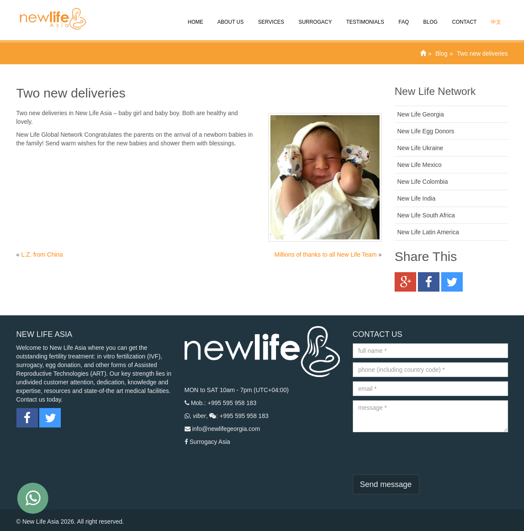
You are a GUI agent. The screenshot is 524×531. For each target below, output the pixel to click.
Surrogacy (314, 16)
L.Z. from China (42, 254)
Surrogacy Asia (209, 441)
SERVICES (270, 16)
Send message (386, 484)
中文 (495, 16)
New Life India (416, 198)
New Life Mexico (419, 164)
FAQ (403, 16)
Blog (430, 16)
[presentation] (418, 453)
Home (194, 16)
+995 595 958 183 (231, 402)
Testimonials (364, 16)
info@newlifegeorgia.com (226, 428)
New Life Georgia (420, 114)
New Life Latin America (428, 232)
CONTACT (464, 16)
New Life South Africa (426, 215)
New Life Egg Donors (425, 131)
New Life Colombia (422, 181)
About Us (230, 16)
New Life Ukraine (420, 148)
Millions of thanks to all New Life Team (325, 254)
